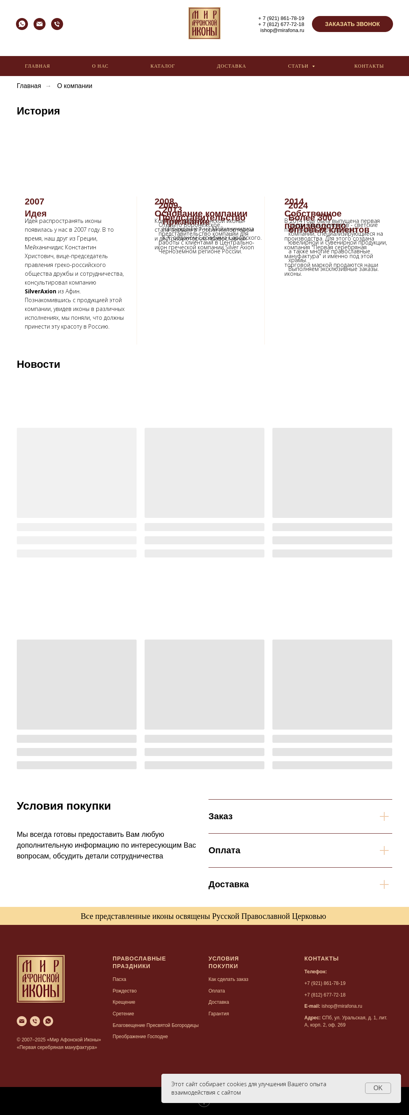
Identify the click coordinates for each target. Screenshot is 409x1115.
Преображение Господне (140, 1036)
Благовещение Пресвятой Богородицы (156, 1025)
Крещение (124, 1002)
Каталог (163, 66)
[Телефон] (57, 27)
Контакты (369, 66)
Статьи (299, 66)
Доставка (231, 66)
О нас (100, 66)
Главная (37, 66)
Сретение (123, 1014)
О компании (74, 85)
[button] (352, 24)
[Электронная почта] (40, 27)
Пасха (119, 979)
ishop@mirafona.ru (282, 30)
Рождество (125, 991)
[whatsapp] (22, 27)
